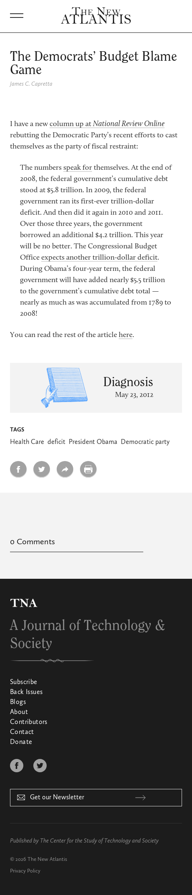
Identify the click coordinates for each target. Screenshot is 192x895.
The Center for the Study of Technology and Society (99, 841)
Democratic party (145, 442)
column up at (107, 124)
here (125, 335)
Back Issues (26, 692)
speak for (77, 168)
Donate (21, 742)
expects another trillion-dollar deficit (99, 258)
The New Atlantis (47, 859)
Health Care (27, 442)
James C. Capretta (31, 84)
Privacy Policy (25, 871)
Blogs (18, 702)
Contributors (28, 722)
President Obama (93, 442)
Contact (22, 732)
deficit (56, 442)
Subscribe (23, 682)
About (19, 712)
